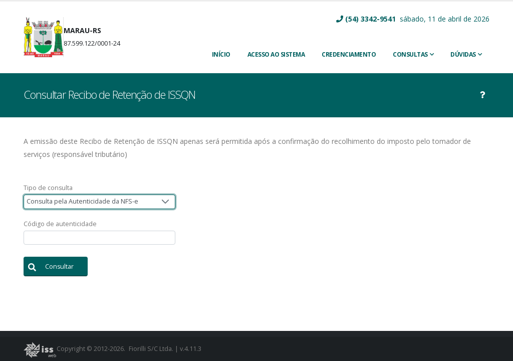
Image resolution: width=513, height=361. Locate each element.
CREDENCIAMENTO (349, 54)
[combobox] (99, 202)
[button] (56, 266)
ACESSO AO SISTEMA (276, 54)
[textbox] (99, 238)
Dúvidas (463, 54)
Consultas (410, 54)
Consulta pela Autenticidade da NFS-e (82, 201)
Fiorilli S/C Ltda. (151, 348)
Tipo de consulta (48, 188)
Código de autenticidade (60, 224)
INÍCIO (221, 54)
